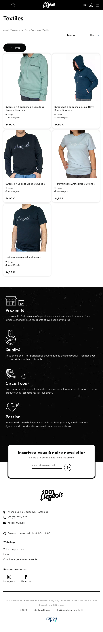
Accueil (6, 30)
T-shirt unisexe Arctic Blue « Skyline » (74, 183)
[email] (47, 465)
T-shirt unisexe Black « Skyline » (23, 257)
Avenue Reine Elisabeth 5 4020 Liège (28, 511)
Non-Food (25, 30)
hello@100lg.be (16, 522)
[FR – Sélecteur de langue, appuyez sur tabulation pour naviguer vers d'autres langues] (84, 5)
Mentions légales (42, 609)
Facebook (26, 579)
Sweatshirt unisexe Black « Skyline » (25, 183)
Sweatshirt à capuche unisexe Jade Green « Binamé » (25, 108)
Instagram (9, 579)
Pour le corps (36, 30)
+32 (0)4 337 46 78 (17, 517)
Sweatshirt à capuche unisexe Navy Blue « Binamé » (74, 108)
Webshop (15, 30)
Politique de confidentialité (70, 609)
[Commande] (88, 35)
